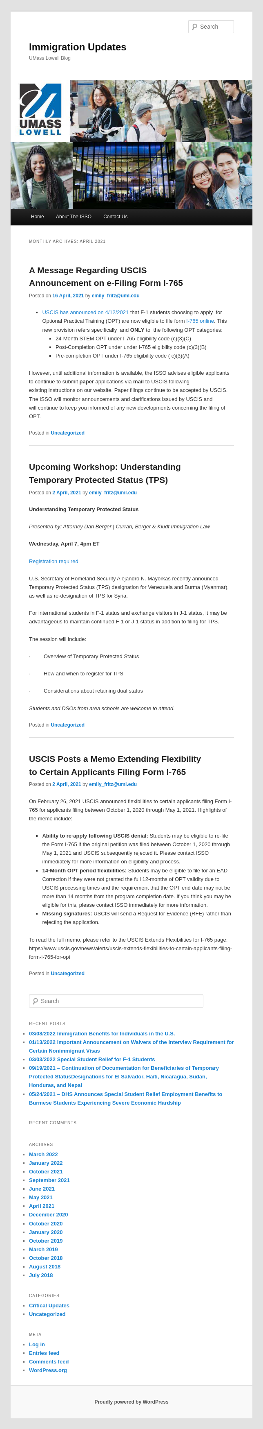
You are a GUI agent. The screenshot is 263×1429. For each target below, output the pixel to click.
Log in (37, 1344)
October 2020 (45, 1224)
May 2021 (41, 1197)
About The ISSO (73, 217)
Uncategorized (68, 433)
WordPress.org (48, 1370)
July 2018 (41, 1275)
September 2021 (49, 1180)
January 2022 (45, 1163)
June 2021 (42, 1189)
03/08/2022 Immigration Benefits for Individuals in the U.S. (102, 1033)
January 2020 (45, 1232)
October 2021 (45, 1172)
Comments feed (49, 1362)
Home (37, 217)
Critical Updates (49, 1305)
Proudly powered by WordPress (131, 1402)
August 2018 (44, 1267)
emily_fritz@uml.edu (116, 296)
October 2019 (45, 1241)
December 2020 (48, 1215)
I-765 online (200, 321)
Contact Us (115, 217)
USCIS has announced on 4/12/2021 (85, 312)
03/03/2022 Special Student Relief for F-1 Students (92, 1059)
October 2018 (45, 1258)
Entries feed (44, 1353)
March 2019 (43, 1249)
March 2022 (43, 1154)
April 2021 (41, 1206)
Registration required (53, 561)
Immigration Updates (78, 46)
